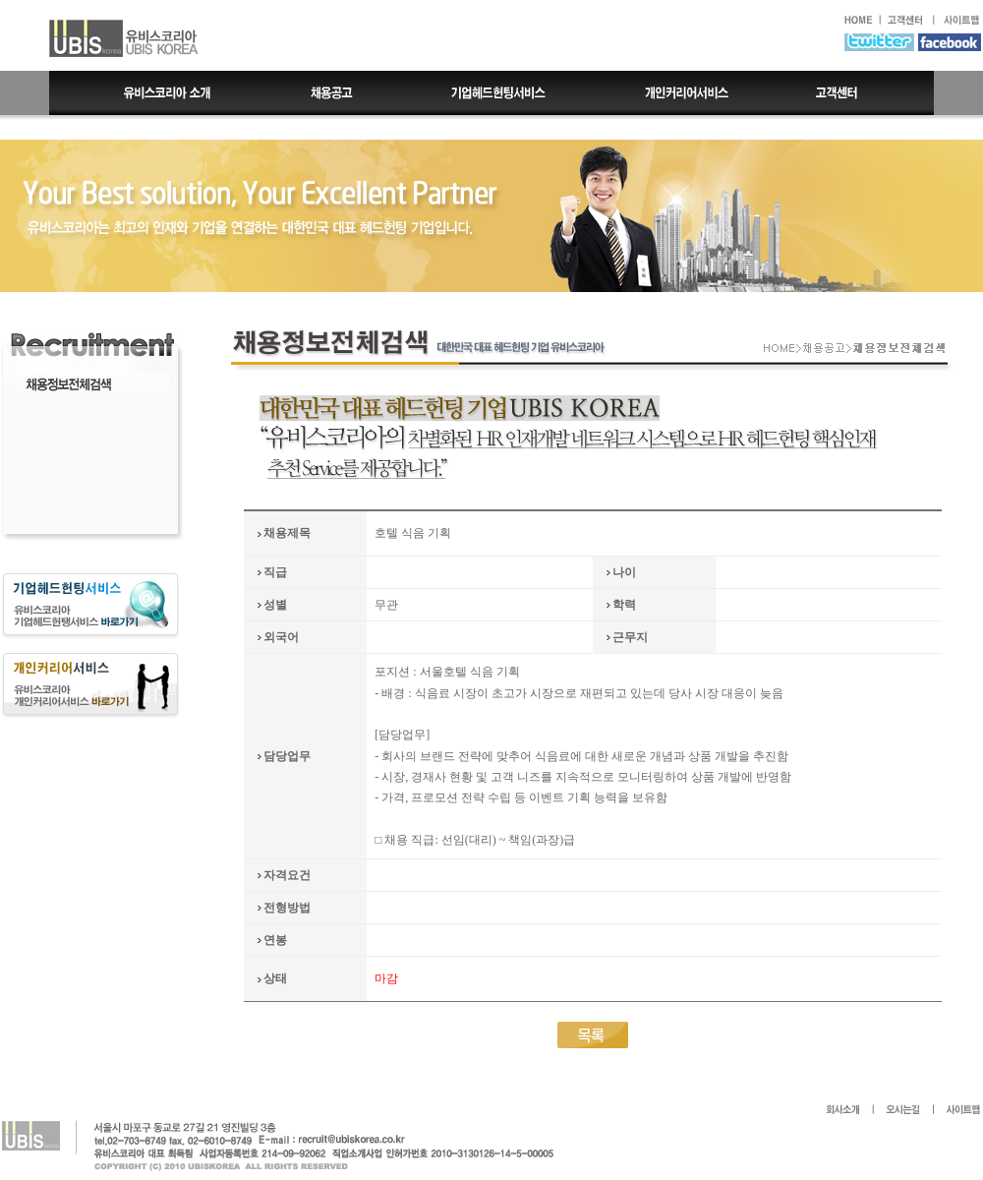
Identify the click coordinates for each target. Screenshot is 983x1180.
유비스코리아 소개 (153, 93)
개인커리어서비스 (685, 93)
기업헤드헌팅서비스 (500, 93)
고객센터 (856, 93)
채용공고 (332, 93)
